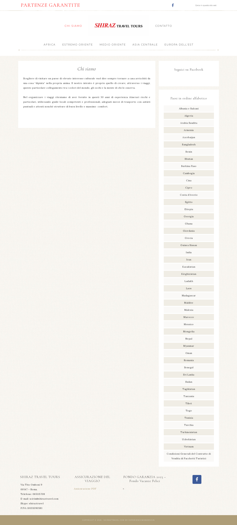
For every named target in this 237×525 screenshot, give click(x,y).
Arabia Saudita (188, 122)
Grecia (189, 238)
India (189, 252)
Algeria (188, 115)
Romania (189, 360)
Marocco (188, 317)
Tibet (188, 403)
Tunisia (188, 417)
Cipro (188, 187)
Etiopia (188, 209)
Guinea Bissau (188, 245)
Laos (189, 288)
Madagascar (189, 295)
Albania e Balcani (189, 108)
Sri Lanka (188, 374)
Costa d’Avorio (189, 194)
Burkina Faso (189, 166)
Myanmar (188, 345)
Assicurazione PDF (85, 488)
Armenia (189, 130)
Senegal (189, 367)
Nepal (188, 338)
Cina (188, 180)
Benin (188, 151)
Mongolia (188, 331)
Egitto (189, 202)
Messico (189, 324)
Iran (188, 259)
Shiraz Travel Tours (118, 25)
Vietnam (189, 446)
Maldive (188, 302)
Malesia (188, 309)
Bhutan (189, 158)
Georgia (189, 216)
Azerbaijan (188, 137)
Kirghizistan (188, 273)
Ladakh (188, 281)
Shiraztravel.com (114, 520)
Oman (188, 353)
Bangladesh (189, 144)
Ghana (189, 223)
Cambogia (189, 173)
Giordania (189, 230)
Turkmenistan (188, 432)
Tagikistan (188, 389)
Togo (189, 410)
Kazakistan (188, 266)
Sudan (188, 381)
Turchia (189, 424)
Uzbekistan (189, 439)
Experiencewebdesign (142, 520)
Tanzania (188, 396)
